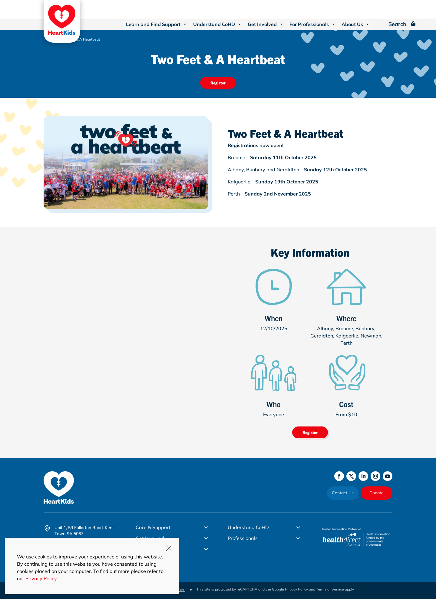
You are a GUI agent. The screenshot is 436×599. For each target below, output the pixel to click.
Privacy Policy (296, 589)
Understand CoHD (217, 24)
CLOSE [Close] (169, 548)
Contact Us (343, 492)
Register (218, 82)
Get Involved (265, 24)
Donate (376, 492)
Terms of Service (330, 589)
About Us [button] (356, 24)
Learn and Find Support (156, 24)
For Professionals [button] (312, 24)
